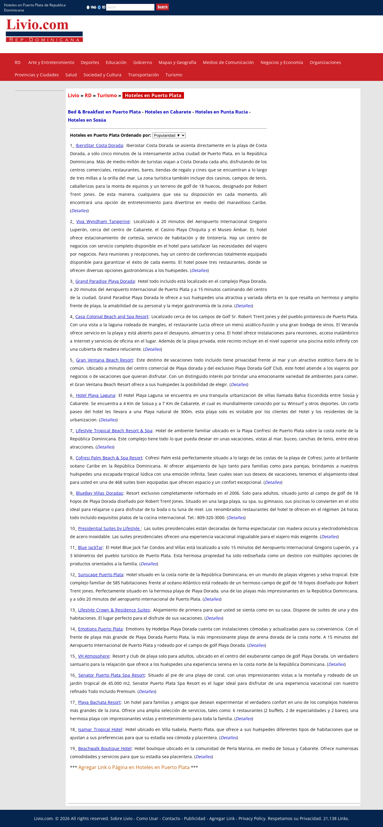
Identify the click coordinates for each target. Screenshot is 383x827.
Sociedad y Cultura (103, 75)
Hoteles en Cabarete (168, 112)
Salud (71, 75)
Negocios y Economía (282, 62)
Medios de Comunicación (228, 62)
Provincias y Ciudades (37, 75)
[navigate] (169, 135)
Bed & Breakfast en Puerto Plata (104, 112)
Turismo (174, 75)
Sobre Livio (121, 818)
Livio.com (43, 818)
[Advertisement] (252, 33)
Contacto (171, 818)
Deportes (90, 62)
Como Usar (147, 818)
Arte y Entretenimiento (51, 62)
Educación (116, 62)
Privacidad (310, 818)
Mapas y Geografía (177, 62)
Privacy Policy (252, 818)
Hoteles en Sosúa (87, 120)
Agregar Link (222, 818)
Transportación (143, 75)
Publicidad (194, 818)
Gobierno (142, 62)
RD (18, 62)
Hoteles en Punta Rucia (221, 112)
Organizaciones (325, 62)
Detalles (79, 210)
